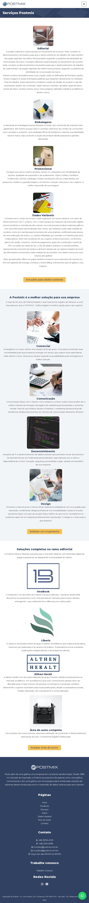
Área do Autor (44, 820)
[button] (82, 896)
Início (44, 802)
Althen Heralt (43, 674)
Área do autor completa (46, 730)
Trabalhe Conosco (44, 870)
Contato (44, 823)
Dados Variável (44, 816)
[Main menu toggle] (83, 4)
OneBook (43, 591)
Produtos (44, 806)
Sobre (44, 813)
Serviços (44, 809)
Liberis (45, 640)
